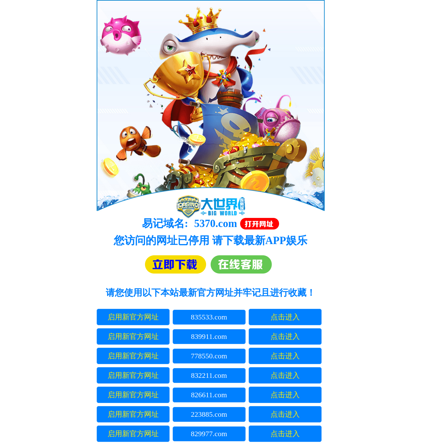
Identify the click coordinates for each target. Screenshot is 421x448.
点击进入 (285, 317)
